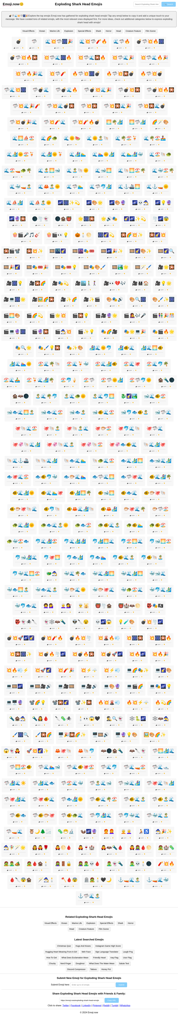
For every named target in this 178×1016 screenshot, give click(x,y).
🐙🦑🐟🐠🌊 (123, 444)
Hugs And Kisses (83, 946)
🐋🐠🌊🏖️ (103, 412)
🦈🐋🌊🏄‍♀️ (129, 783)
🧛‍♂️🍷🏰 (86, 847)
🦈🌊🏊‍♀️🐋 (49, 766)
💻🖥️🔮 (14, 702)
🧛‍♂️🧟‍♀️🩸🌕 (140, 847)
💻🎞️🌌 (14, 686)
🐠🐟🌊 (129, 492)
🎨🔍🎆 (137, 299)
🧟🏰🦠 (166, 847)
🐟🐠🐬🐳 (46, 476)
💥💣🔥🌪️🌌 (52, 654)
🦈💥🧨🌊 (55, 122)
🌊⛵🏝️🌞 (40, 202)
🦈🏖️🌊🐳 (72, 783)
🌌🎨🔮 (117, 202)
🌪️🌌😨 (160, 218)
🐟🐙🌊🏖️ (18, 476)
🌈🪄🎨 (160, 122)
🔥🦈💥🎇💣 (120, 73)
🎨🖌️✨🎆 (163, 299)
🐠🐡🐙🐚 (155, 492)
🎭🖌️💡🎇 (49, 347)
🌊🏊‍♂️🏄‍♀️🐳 (132, 154)
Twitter (65, 1005)
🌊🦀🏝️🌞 (49, 186)
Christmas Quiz (64, 946)
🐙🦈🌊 (154, 428)
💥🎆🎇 (134, 637)
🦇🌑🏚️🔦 (112, 750)
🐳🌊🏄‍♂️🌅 (132, 573)
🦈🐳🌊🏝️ (157, 815)
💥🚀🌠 (43, 670)
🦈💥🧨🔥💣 (86, 122)
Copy (16, 48)
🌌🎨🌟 (94, 202)
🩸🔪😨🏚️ (20, 879)
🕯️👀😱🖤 (89, 718)
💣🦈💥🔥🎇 (24, 57)
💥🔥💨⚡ (17, 670)
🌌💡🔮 (163, 202)
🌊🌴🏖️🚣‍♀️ (155, 138)
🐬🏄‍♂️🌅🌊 (103, 541)
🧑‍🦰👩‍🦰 (108, 831)
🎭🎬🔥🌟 (163, 331)
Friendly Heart (99, 958)
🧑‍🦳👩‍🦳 (126, 831)
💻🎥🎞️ (66, 686)
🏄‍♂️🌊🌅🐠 (152, 347)
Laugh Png (128, 952)
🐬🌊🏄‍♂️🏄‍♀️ (75, 541)
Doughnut (80, 963)
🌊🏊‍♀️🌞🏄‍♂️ (103, 154)
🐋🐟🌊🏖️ (52, 412)
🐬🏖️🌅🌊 (132, 541)
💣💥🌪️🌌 (152, 621)
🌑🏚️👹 (63, 218)
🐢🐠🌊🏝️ (109, 525)
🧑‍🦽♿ (143, 831)
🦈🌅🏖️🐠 (20, 766)
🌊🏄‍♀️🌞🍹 (52, 154)
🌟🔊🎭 (109, 218)
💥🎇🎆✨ (20, 654)
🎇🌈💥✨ (132, 234)
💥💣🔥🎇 (83, 654)
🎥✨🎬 (91, 299)
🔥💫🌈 (163, 702)
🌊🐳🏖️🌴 (163, 170)
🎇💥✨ (34, 251)
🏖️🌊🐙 (131, 363)
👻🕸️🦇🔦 (55, 621)
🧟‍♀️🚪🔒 (63, 863)
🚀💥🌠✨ (37, 750)
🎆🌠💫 (106, 234)
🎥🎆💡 (14, 283)
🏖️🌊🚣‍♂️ (11, 379)
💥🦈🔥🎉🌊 (29, 73)
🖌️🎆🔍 (20, 734)
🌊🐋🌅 (103, 170)
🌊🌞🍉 (72, 138)
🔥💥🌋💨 (109, 702)
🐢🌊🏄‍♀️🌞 (23, 525)
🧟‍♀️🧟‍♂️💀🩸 (89, 863)
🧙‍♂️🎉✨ (163, 831)
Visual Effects (28, 31)
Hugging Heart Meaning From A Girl (61, 952)
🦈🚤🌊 (14, 831)
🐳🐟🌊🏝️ (46, 589)
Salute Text (124, 963)
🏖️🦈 (89, 379)
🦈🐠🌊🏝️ (134, 799)
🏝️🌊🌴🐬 (46, 396)
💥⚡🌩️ (89, 670)
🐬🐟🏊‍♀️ (97, 557)
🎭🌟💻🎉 (135, 331)
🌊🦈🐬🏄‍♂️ (100, 186)
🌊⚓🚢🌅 (129, 186)
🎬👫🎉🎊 (163, 315)
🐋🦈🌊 (163, 412)
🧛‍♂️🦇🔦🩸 (112, 847)
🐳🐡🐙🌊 (103, 589)
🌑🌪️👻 (40, 218)
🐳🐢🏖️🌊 (132, 589)
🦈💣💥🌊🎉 (98, 89)
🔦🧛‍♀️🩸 (40, 718)
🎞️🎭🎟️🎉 (37, 267)
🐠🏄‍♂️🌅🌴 (80, 492)
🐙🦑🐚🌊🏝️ (60, 444)
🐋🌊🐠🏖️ (155, 396)
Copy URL (111, 1000)
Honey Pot (106, 969)
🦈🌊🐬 (109, 766)
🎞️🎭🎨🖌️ (94, 267)
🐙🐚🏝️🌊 (77, 428)
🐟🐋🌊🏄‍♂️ (160, 460)
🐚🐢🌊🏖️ (103, 460)
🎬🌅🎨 (11, 315)
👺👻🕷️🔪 (26, 621)
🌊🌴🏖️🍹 (126, 138)
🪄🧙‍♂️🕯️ (46, 879)
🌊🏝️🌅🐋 (49, 170)
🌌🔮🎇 (17, 218)
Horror (108, 31)
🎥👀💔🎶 (115, 283)
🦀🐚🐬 (86, 750)
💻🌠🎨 (163, 670)
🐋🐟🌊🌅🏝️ (20, 412)
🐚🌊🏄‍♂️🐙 (154, 444)
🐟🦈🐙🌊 (132, 476)
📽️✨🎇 (83, 702)
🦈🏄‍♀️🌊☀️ (15, 783)
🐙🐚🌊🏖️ (26, 428)
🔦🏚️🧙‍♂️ (17, 718)
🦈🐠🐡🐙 (43, 815)
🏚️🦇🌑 (20, 396)
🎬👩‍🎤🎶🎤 (135, 315)
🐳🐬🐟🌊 (26, 605)
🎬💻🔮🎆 (14, 331)
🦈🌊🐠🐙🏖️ (80, 766)
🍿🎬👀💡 (57, 234)
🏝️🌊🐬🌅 (103, 396)
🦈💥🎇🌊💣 (151, 105)
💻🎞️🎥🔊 (40, 686)
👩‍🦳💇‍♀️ (66, 605)
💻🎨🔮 (112, 686)
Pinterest (97, 1005)
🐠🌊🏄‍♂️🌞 (23, 492)
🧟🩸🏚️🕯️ (37, 863)
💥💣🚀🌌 (112, 654)
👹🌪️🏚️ (103, 605)
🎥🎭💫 (60, 283)
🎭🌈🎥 (109, 331)
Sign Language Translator (106, 952)
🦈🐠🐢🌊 (72, 815)
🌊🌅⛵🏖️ (23, 138)
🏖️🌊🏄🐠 (106, 363)
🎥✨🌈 (68, 299)
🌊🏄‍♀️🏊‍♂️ (77, 154)
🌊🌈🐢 (49, 138)
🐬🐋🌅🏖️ (160, 541)
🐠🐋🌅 (106, 492)
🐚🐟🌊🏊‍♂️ (75, 460)
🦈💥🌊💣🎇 (60, 105)
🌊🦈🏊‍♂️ (74, 186)
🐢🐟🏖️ (83, 525)
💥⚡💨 (112, 670)
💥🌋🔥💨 (109, 637)
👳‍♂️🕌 (83, 605)
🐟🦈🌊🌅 (103, 476)
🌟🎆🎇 (86, 218)
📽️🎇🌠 (60, 702)
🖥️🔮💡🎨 (126, 734)
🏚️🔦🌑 (166, 379)
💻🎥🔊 (89, 686)
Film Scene (151, 31)
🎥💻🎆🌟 (14, 299)
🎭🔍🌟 (23, 347)
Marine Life (55, 31)
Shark (98, 31)
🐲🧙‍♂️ (51, 573)
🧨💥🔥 (166, 863)
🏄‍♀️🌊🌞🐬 (100, 347)
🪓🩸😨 (69, 879)
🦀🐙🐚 (63, 750)
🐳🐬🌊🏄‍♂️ (160, 589)
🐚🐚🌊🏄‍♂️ (46, 460)
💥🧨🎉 (66, 670)
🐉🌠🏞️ (129, 396)
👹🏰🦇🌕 (129, 605)
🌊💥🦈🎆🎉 (59, 41)
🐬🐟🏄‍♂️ (74, 557)
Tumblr (114, 1005)
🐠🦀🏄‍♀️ (109, 508)
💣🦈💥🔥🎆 (150, 41)
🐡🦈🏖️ (160, 508)
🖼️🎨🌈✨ (155, 734)
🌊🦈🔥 (121, 41)
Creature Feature (133, 31)
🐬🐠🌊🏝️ (123, 557)
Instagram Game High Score (108, 946)
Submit (121, 985)
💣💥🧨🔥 (52, 637)
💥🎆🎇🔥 (160, 637)
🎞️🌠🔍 (166, 251)
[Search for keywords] (147, 4)
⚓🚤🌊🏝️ (129, 879)
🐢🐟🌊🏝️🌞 (55, 525)
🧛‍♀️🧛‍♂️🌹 (40, 847)
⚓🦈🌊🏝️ (89, 895)
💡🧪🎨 (126, 621)
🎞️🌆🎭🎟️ (83, 251)
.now (11, 4)
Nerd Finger (65, 963)
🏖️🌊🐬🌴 (157, 363)
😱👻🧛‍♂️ (11, 750)
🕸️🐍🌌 (137, 718)
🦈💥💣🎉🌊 (23, 122)
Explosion (68, 31)
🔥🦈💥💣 (151, 73)
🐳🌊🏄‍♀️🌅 (103, 573)
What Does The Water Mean (101, 963)
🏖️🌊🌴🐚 (49, 363)
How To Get (51, 958)
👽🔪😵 (80, 621)
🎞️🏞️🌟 (120, 267)
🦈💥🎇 (89, 105)
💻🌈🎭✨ (138, 670)
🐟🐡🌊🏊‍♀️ (75, 476)
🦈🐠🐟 (17, 815)
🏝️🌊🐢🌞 (75, 396)
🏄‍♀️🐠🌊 (126, 347)
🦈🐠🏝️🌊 (163, 799)
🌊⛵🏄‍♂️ (14, 202)
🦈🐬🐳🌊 (129, 815)
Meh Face (86, 952)
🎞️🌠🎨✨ (140, 251)
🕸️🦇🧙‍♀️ (160, 718)
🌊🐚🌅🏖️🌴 (132, 170)
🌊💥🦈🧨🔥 (93, 41)
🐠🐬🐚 (52, 508)
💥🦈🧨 (57, 73)
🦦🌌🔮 (88, 831)
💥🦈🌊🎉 (123, 57)
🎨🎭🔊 (114, 299)
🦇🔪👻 (137, 750)
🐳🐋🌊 (157, 573)
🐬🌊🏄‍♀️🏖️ (46, 541)
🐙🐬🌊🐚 (129, 428)
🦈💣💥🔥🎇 (160, 89)
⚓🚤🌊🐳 (157, 879)
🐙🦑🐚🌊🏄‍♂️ (26, 444)
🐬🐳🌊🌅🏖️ (26, 573)
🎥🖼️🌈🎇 (43, 299)
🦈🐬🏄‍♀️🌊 (100, 815)
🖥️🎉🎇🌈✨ (72, 734)
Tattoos (93, 969)
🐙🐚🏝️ (52, 428)
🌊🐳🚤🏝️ (20, 186)
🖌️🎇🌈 (43, 734)
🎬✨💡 (86, 331)
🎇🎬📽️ (11, 251)
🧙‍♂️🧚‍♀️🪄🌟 (14, 847)
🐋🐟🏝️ (77, 412)
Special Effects (84, 31)
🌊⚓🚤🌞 (157, 186)
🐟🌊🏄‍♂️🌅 (132, 460)
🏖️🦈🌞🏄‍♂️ (112, 379)
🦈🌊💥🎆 (15, 89)
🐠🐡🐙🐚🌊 (23, 508)
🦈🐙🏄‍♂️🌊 (15, 799)
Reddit (106, 1005)
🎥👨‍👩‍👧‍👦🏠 (140, 283)
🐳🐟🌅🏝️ (18, 589)
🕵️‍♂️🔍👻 (114, 718)
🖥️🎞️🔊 (100, 734)
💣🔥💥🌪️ (80, 637)
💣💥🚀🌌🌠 (20, 637)
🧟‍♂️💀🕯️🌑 (140, 863)
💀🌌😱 (103, 621)
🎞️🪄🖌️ (143, 267)
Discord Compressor (76, 969)
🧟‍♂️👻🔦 (114, 863)
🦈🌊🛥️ (160, 766)
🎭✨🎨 (74, 347)
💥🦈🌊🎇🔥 (92, 57)
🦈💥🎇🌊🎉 (117, 105)
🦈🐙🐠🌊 (43, 799)
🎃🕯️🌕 (83, 234)
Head (118, 31)
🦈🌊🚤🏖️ (134, 766)
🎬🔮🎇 (40, 331)
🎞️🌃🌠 (57, 251)
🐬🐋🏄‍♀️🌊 (26, 557)
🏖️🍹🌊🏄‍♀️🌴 (40, 379)
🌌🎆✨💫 (69, 202)
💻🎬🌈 (135, 686)
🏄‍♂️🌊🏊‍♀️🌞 (20, 363)
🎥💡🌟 (163, 283)
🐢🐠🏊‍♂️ (134, 525)
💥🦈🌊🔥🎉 (154, 57)
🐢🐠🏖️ (157, 525)
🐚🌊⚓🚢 (18, 460)
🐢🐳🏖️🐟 (18, 541)
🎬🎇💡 (80, 315)
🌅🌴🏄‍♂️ (114, 122)
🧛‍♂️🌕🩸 (63, 847)
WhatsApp (125, 1005)
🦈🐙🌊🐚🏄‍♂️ (160, 783)
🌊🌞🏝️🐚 (98, 138)
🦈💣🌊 (40, 89)
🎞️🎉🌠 (11, 267)
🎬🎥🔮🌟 (106, 315)
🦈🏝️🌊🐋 (100, 783)
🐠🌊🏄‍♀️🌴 (160, 476)
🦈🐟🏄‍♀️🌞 (72, 799)
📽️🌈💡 (37, 702)
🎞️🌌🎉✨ (112, 251)
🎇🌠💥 (157, 234)
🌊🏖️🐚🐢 (160, 154)
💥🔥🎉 (160, 654)
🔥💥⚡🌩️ (138, 702)
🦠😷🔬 (65, 831)
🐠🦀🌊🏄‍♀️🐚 (80, 508)
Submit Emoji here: (60, 984)
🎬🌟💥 (57, 315)
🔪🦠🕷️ (63, 718)
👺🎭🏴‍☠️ (155, 605)
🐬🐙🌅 (52, 557)
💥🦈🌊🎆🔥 (58, 57)
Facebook (76, 1005)
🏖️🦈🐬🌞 (140, 379)
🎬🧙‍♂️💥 (63, 331)
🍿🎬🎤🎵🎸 (26, 234)
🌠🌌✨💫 (135, 218)
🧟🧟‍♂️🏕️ (11, 863)
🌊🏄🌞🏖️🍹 (20, 154)
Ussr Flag (127, 958)
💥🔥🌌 (137, 654)
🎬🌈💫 (34, 315)
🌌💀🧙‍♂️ (140, 202)
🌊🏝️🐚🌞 (77, 170)
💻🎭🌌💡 (160, 686)
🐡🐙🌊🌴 (134, 508)
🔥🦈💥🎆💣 (86, 73)
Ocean (42, 31)
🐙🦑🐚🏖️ (92, 444)
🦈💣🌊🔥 (66, 89)
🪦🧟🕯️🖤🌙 (98, 879)
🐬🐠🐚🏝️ (152, 557)
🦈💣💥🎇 (129, 89)
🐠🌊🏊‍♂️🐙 (52, 492)
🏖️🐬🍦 (68, 379)
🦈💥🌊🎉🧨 (26, 105)
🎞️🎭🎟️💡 (66, 267)
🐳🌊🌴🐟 (75, 573)
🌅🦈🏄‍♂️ (137, 122)
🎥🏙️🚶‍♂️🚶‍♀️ (86, 283)
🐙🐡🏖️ (103, 428)
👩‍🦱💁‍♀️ (48, 605)
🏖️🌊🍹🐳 (77, 363)
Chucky (52, 963)
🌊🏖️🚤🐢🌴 (18, 170)
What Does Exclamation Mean (74, 958)
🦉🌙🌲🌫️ (40, 831)
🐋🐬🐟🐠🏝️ (135, 412)
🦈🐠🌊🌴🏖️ (103, 799)
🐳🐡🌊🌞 (75, 589)
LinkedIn (86, 1005)
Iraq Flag (114, 958)
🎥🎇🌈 (37, 283)
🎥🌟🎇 (166, 267)
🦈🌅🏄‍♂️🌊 (163, 750)
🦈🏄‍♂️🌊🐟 (43, 783)
